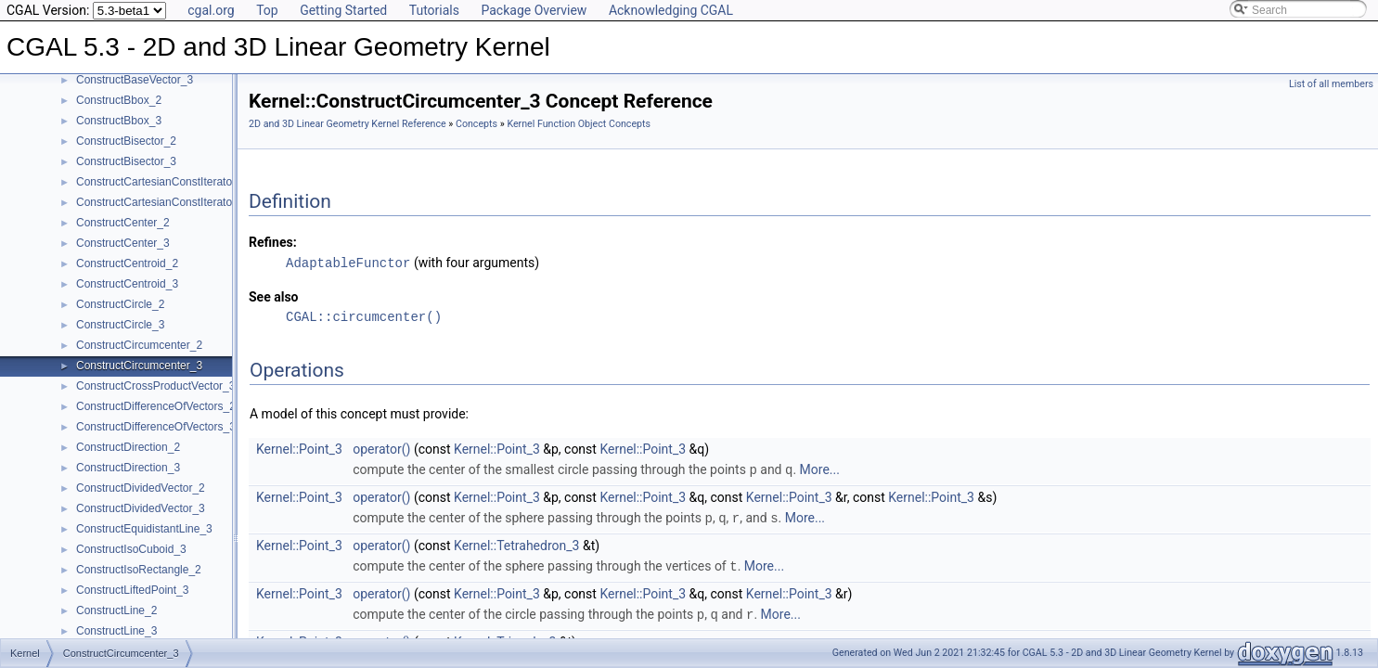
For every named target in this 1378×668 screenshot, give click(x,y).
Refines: (273, 242)
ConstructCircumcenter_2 (139, 345)
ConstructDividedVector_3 (140, 508)
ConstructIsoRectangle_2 (138, 569)
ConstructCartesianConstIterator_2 (162, 181)
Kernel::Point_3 (299, 448)
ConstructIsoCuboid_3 (131, 549)
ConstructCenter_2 (123, 222)
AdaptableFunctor (348, 262)
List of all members (1331, 84)
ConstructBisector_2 (126, 141)
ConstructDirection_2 (128, 447)
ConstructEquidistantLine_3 (144, 528)
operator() (381, 448)
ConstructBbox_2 (118, 100)
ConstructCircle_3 (120, 324)
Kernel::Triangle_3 (505, 637)
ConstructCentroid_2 (127, 263)
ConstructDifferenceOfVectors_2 (156, 406)
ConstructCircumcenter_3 (139, 365)
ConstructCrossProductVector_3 (155, 385)
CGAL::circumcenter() (364, 316)
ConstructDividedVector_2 (140, 488)
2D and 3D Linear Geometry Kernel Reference (347, 124)
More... (820, 468)
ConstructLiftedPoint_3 (132, 590)
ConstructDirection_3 (128, 467)
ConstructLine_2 (116, 610)
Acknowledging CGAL (671, 10)
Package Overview (533, 10)
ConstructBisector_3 (126, 161)
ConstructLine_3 (116, 630)
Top (267, 10)
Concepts (476, 124)
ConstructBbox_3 (118, 120)
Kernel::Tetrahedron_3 (516, 542)
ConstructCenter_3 (123, 243)
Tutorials (434, 10)
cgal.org (210, 10)
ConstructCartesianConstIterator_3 (162, 202)
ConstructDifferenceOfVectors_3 (156, 426)
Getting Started (343, 10)
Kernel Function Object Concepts (578, 124)
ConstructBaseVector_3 (134, 79)
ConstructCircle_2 (120, 304)
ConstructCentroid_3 (127, 283)
